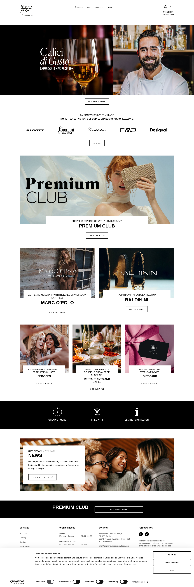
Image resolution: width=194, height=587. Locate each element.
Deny (172, 570)
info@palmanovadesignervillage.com (114, 546)
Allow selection (172, 562)
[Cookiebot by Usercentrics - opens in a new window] (17, 582)
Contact (23, 542)
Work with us (25, 546)
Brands (97, 143)
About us (23, 533)
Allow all (172, 555)
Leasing (23, 538)
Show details (138, 582)
